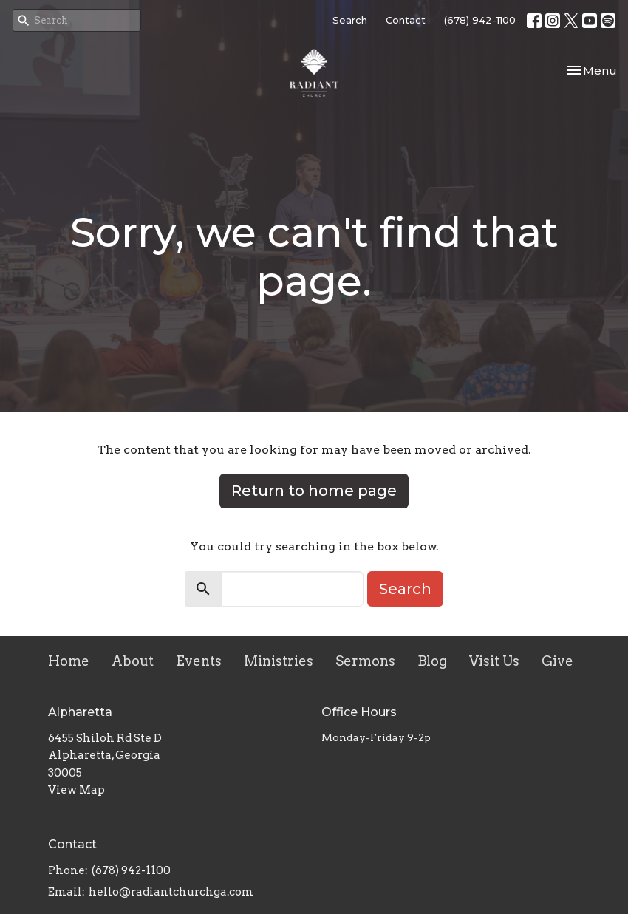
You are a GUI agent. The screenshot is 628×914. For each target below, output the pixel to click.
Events (199, 661)
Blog (432, 661)
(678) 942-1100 (480, 20)
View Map (76, 790)
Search (349, 20)
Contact (406, 20)
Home (68, 661)
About (133, 661)
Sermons (365, 661)
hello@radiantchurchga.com (171, 891)
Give (557, 661)
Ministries (278, 661)
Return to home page (314, 490)
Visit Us (494, 661)
